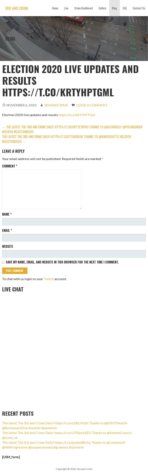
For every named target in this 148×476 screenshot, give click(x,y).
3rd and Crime (16, 8)
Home (55, 8)
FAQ (125, 8)
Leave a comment (91, 105)
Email (7, 230)
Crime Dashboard (83, 8)
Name (7, 214)
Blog (114, 8)
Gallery (102, 8)
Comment (9, 166)
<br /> (26, 350)
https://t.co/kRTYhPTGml (77, 115)
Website (7, 246)
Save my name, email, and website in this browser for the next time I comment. (62, 262)
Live (66, 8)
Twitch (49, 279)
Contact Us (139, 8)
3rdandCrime (56, 105)
